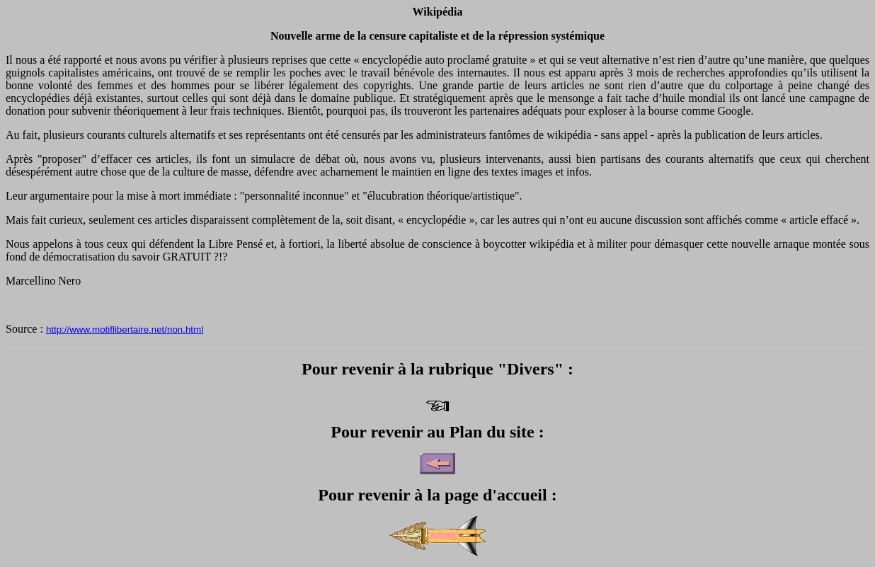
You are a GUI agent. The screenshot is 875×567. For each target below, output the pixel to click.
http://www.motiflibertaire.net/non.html (124, 329)
